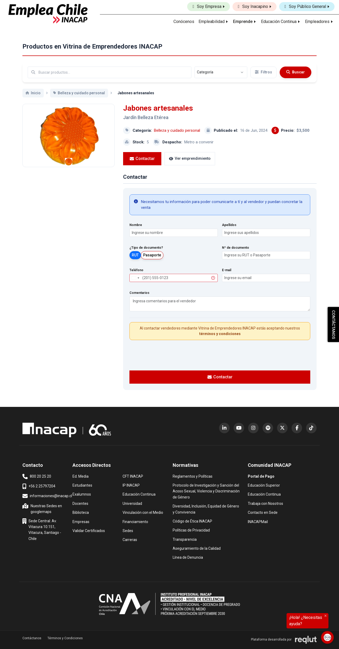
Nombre (135, 225)
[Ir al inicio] (48, 13)
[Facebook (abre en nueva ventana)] (297, 428)
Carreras (130, 539)
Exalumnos (81, 494)
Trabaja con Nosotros (265, 503)
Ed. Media (80, 475)
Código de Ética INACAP (192, 520)
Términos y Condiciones (65, 638)
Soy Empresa (206, 6)
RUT (135, 255)
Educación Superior (264, 484)
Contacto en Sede (263, 512)
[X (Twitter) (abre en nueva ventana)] (282, 428)
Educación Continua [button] (279, 21)
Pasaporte (152, 255)
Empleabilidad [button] (211, 21)
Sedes (128, 530)
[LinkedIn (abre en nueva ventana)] (224, 428)
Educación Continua (139, 493)
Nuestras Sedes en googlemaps (42, 508)
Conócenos (183, 21)
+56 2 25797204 (38, 486)
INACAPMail (258, 521)
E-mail (226, 270)
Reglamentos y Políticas (192, 475)
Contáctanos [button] (31, 638)
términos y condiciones (220, 334)
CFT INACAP (133, 475)
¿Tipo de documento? (146, 248)
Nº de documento (235, 248)
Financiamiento (135, 521)
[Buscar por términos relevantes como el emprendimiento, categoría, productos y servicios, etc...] (109, 72)
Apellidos (229, 225)
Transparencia (185, 539)
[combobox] (135, 278)
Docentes (80, 503)
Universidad (132, 503)
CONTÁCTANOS (333, 324)
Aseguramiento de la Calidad (197, 548)
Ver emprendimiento (190, 158)
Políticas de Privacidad (191, 529)
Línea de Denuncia (188, 556)
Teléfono (136, 270)
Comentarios (139, 293)
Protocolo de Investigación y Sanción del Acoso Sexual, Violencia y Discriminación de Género (206, 490)
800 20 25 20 (36, 476)
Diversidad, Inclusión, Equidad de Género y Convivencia (206, 508)
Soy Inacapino (253, 6)
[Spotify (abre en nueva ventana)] (268, 428)
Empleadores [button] (317, 21)
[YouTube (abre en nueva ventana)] (239, 428)
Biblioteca (80, 512)
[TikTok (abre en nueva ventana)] (311, 428)
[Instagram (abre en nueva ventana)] (253, 428)
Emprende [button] (243, 21)
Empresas (80, 522)
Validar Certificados (88, 530)
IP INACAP (131, 484)
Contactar (142, 158)
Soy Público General (305, 6)
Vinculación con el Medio (143, 512)
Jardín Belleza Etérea (145, 117)
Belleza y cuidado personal (177, 130)
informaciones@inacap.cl (47, 496)
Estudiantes (82, 484)
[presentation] (220, 354)
